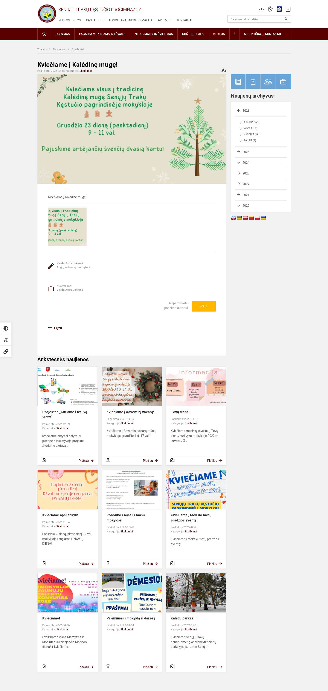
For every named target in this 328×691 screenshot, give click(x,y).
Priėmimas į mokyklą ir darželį (131, 618)
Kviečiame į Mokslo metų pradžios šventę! (191, 517)
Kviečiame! (51, 618)
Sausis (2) (250, 140)
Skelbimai (78, 49)
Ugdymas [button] (63, 34)
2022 (246, 184)
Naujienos (59, 49)
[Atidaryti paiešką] (286, 18)
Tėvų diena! (180, 412)
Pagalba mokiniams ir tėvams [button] (102, 34)
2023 (246, 173)
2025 (246, 152)
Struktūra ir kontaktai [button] (262, 34)
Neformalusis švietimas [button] (154, 34)
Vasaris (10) (251, 134)
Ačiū (203, 306)
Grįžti (58, 328)
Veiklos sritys (69, 20)
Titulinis (42, 49)
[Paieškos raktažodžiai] (259, 19)
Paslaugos (95, 20)
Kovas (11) (250, 128)
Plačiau (84, 460)
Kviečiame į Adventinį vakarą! (130, 412)
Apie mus (164, 20)
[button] (261, 9)
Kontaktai (184, 20)
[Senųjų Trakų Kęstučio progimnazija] (47, 13)
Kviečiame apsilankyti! (60, 515)
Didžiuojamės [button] (193, 34)
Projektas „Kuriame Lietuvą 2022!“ (64, 414)
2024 (246, 162)
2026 (246, 110)
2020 (246, 205)
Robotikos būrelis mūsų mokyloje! (126, 517)
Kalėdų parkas (182, 618)
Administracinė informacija (131, 20)
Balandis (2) (251, 122)
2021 (246, 195)
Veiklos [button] (219, 34)
